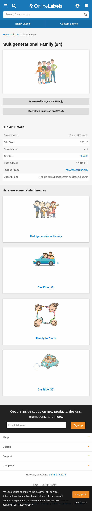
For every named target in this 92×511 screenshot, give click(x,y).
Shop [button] (6, 437)
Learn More (81, 502)
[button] (5, 6)
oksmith (84, 156)
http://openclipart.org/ (77, 170)
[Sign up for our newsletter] (36, 425)
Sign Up (78, 425)
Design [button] (7, 446)
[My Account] (77, 6)
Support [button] (7, 456)
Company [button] (8, 465)
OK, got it (81, 494)
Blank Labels (22, 23)
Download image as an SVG (46, 111)
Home (6, 34)
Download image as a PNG (46, 101)
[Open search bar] (14, 6)
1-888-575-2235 (57, 474)
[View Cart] (86, 5)
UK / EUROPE (49, 485)
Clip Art (15, 34)
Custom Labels (69, 23)
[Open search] (85, 15)
